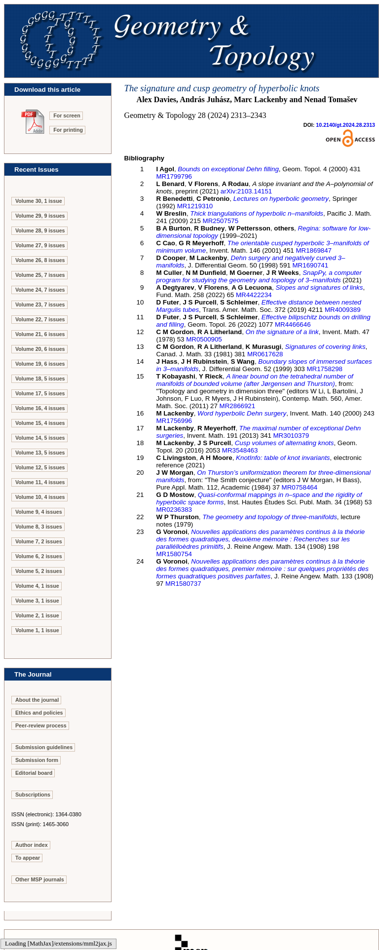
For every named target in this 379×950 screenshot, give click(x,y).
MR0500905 (204, 339)
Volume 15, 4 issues (40, 423)
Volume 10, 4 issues (40, 497)
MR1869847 (314, 250)
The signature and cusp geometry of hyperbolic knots (222, 88)
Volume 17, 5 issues (40, 393)
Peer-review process (41, 725)
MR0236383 (174, 509)
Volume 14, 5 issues (40, 438)
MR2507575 (221, 221)
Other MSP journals (39, 879)
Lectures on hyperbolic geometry (281, 198)
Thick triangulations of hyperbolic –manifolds (256, 213)
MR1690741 (311, 265)
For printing (68, 130)
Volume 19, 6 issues (40, 364)
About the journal (37, 700)
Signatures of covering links (325, 346)
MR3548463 (240, 450)
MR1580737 (183, 583)
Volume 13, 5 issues (40, 453)
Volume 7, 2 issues (38, 541)
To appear (27, 858)
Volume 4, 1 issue (37, 586)
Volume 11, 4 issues (40, 482)
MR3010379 (291, 435)
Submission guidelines (44, 747)
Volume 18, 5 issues (40, 378)
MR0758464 (300, 487)
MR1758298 (324, 369)
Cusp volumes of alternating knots (284, 443)
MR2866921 (238, 406)
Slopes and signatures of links (319, 287)
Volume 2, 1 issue (37, 615)
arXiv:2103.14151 (246, 191)
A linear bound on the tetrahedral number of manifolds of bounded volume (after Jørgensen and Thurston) (254, 380)
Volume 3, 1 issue (37, 601)
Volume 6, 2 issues (38, 556)
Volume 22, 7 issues (40, 319)
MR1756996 (174, 420)
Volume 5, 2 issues (38, 571)
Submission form (36, 760)
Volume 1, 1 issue (37, 630)
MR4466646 (293, 324)
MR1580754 (174, 554)
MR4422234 (254, 295)
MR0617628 (265, 354)
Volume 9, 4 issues (38, 512)
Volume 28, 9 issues (40, 230)
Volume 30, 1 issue (38, 201)
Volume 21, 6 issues (40, 334)
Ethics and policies (39, 713)
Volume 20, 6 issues (40, 349)
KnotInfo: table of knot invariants (283, 457)
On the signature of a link (282, 332)
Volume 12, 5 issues (40, 467)
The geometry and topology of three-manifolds (269, 517)
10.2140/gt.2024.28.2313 (345, 125)
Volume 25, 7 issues (40, 275)
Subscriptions (32, 795)
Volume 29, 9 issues (40, 216)
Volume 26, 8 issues (40, 260)
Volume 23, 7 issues (40, 304)
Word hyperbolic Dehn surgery (241, 413)
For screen (66, 115)
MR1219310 (195, 206)
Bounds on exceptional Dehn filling (228, 169)
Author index (31, 845)
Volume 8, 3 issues (38, 527)
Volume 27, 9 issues (40, 245)
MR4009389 (343, 309)
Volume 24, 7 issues (40, 290)
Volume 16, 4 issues (40, 408)
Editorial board (33, 773)
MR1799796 (174, 176)
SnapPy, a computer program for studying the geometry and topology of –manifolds (259, 276)
